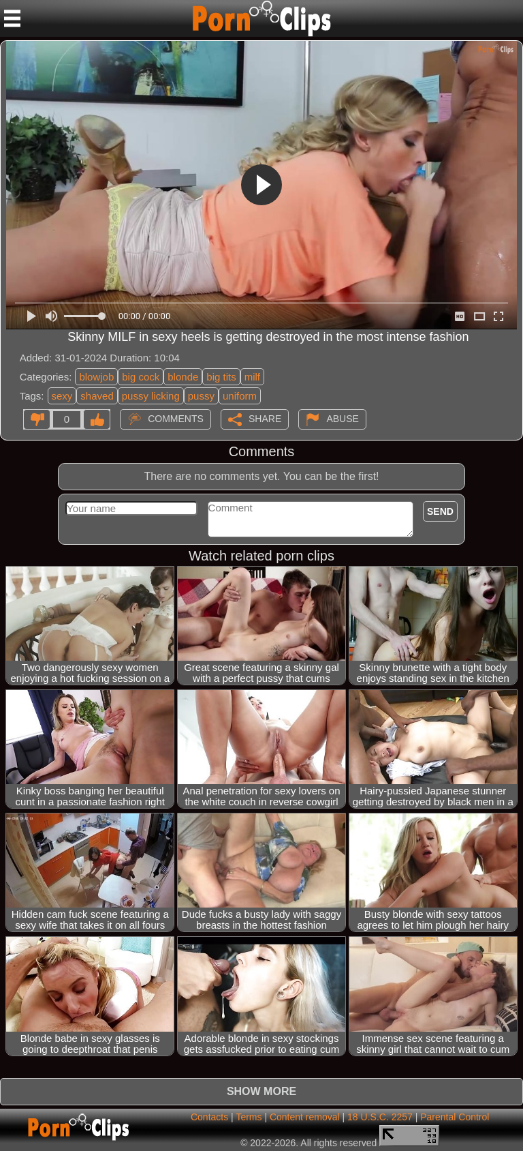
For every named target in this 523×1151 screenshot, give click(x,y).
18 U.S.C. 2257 (380, 1116)
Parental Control (454, 1116)
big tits (221, 377)
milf (252, 377)
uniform (240, 396)
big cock (140, 377)
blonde (183, 377)
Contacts (209, 1116)
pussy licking (151, 396)
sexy (62, 396)
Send (440, 511)
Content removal (305, 1116)
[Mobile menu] (12, 18)
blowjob (96, 377)
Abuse (342, 418)
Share (265, 418)
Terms (249, 1116)
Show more (261, 1091)
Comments (176, 418)
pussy (201, 396)
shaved (96, 396)
